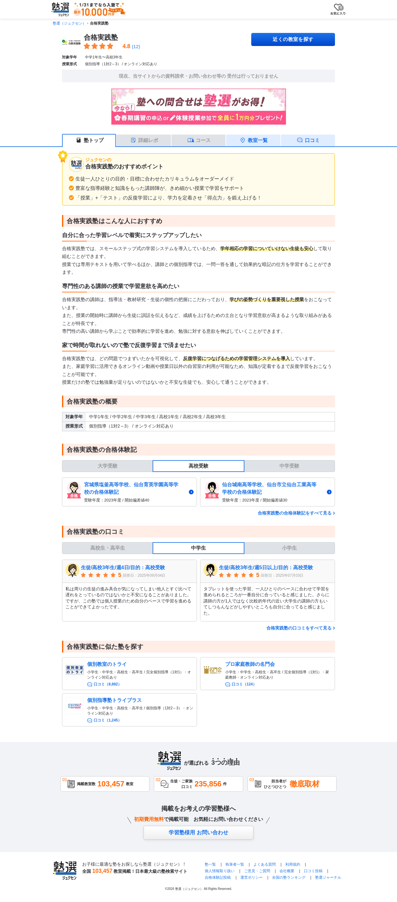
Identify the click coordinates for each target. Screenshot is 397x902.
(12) (136, 46)
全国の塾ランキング (289, 877)
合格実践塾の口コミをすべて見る (299, 627)
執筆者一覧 (234, 864)
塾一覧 (210, 864)
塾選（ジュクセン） (69, 23)
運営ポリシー (251, 877)
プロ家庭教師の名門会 (250, 664)
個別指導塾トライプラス (114, 700)
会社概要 (286, 871)
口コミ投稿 (313, 871)
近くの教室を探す (293, 39)
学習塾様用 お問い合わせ (198, 833)
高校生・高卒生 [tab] (107, 548)
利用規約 (292, 864)
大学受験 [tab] (108, 466)
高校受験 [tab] (198, 466)
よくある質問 (265, 864)
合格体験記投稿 (218, 877)
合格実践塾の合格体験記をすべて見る (295, 513)
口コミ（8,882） (108, 684)
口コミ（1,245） (108, 720)
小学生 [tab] (289, 548)
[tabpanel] (198, 492)
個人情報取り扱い (219, 871)
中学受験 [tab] (289, 466)
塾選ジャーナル (328, 877)
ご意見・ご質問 (257, 871)
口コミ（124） (244, 684)
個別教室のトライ (107, 664)
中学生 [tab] (198, 548)
